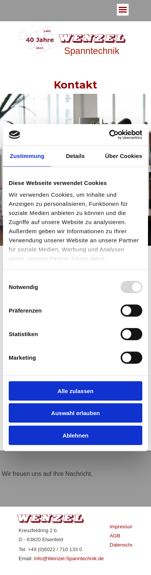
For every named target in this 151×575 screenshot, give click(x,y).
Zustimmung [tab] (27, 155)
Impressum (122, 526)
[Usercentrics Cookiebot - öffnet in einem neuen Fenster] (109, 135)
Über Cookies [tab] (123, 155)
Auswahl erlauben (75, 413)
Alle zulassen (75, 390)
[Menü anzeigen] (123, 10)
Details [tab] (75, 155)
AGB (115, 536)
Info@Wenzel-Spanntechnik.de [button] (69, 558)
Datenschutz (124, 545)
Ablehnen (75, 435)
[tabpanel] (75, 478)
